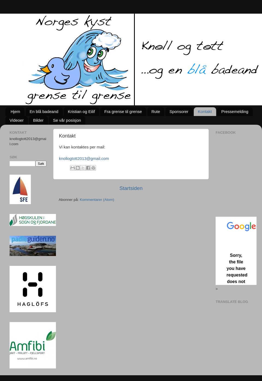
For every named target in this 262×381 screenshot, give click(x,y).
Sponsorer (178, 111)
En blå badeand (44, 111)
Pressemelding (234, 111)
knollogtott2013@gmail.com (84, 158)
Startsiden (130, 188)
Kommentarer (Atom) (97, 200)
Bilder (38, 120)
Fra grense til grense (123, 111)
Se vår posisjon (67, 120)
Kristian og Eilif (81, 111)
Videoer (16, 120)
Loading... (236, 251)
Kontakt (205, 111)
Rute (155, 111)
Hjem (15, 111)
